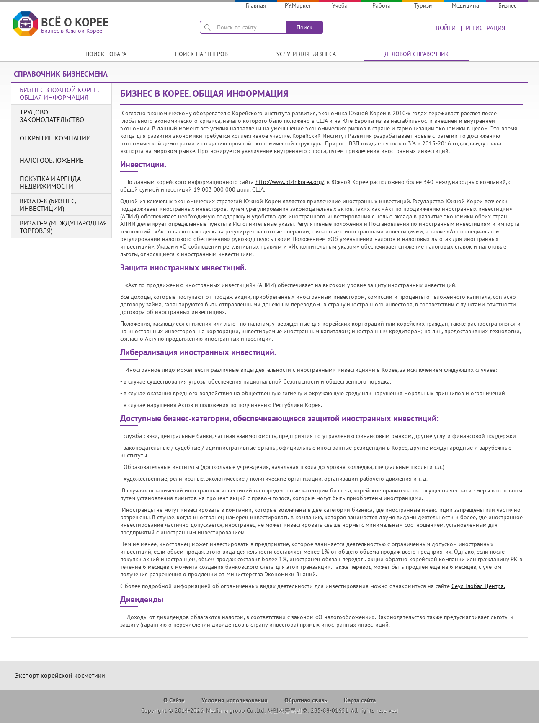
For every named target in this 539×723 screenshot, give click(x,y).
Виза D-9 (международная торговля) (63, 227)
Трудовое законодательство (52, 116)
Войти (446, 28)
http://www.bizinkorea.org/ (289, 182)
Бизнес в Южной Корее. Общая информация (59, 93)
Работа (381, 5)
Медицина (465, 5)
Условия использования (234, 700)
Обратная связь (305, 700)
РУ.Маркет (298, 5)
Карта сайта (360, 700)
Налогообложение (52, 160)
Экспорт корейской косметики (60, 675)
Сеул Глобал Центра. (478, 586)
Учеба (340, 5)
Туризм (423, 5)
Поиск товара (105, 54)
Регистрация (485, 28)
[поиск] (243, 27)
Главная (256, 5)
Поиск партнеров (201, 54)
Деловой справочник (416, 54)
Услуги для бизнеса (306, 54)
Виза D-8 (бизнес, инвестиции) (48, 204)
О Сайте (174, 700)
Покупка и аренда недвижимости (50, 182)
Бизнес (507, 5)
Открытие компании (55, 138)
